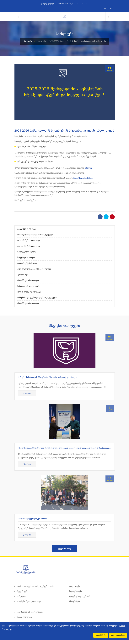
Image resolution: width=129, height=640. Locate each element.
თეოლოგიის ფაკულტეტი (29, 292)
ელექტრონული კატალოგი (29, 601)
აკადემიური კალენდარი (80, 596)
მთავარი (27, 41)
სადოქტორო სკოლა (26, 252)
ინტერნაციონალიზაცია (28, 280)
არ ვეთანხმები (118, 635)
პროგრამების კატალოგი (28, 240)
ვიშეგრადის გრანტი (26, 229)
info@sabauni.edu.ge (65, 4)
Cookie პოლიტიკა (24, 617)
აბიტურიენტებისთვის (27, 263)
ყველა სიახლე (64, 549)
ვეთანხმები (101, 635)
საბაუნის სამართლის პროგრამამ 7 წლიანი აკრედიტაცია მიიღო (47, 377)
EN (105, 8)
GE (111, 8)
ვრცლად (27, 393)
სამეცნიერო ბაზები (26, 258)
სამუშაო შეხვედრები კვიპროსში (32, 519)
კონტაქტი (21, 596)
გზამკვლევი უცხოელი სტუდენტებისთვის (35, 586)
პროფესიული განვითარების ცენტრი (34, 269)
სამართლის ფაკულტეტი (28, 286)
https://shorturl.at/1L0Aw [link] (83, 178)
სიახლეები (41, 41)
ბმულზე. (88, 168)
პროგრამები (74, 601)
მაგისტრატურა (75, 591)
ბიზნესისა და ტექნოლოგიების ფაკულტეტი (37, 298)
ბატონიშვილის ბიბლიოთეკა (30, 612)
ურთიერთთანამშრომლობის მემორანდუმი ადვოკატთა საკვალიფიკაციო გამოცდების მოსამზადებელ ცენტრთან (69, 448)
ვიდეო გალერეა (47, 4)
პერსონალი (22, 275)
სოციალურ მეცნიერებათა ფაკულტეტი (35, 235)
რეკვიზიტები (22, 591)
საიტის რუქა (74, 586)
